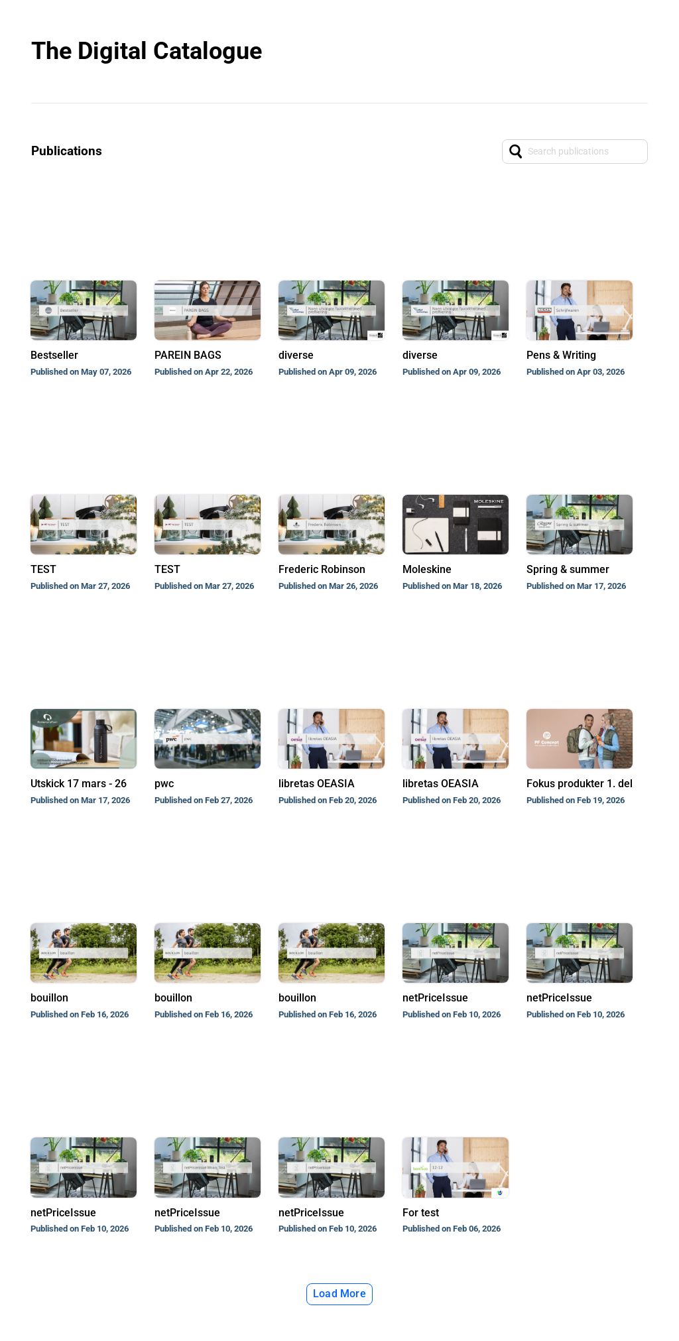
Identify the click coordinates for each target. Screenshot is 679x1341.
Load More (339, 1293)
